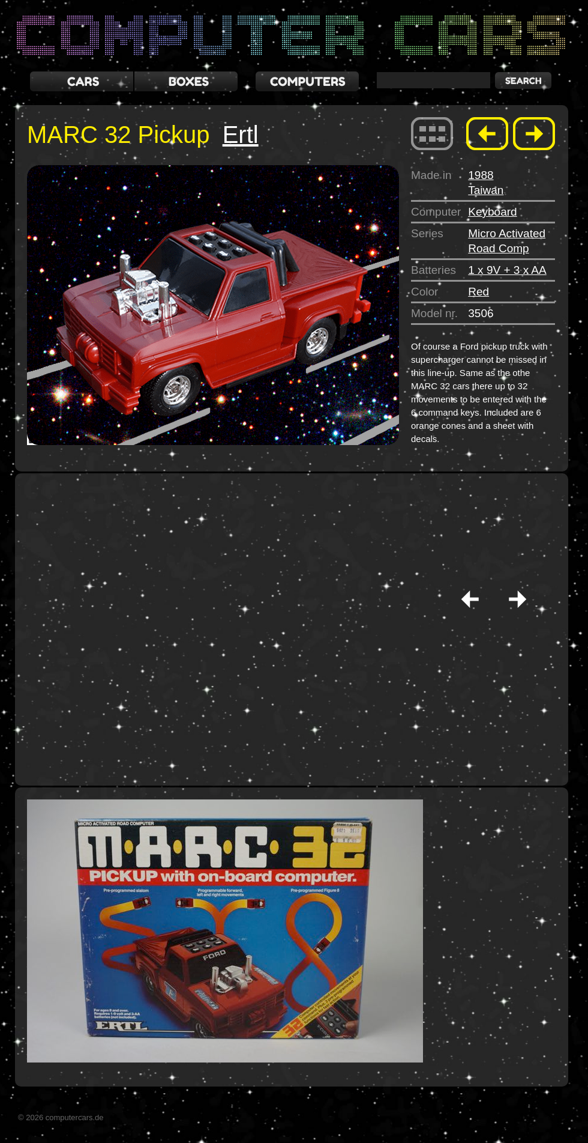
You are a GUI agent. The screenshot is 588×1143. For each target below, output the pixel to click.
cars (81, 81)
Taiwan (485, 190)
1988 (480, 175)
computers (307, 81)
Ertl (241, 134)
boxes (186, 81)
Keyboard (492, 211)
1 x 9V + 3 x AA (507, 270)
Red (478, 291)
